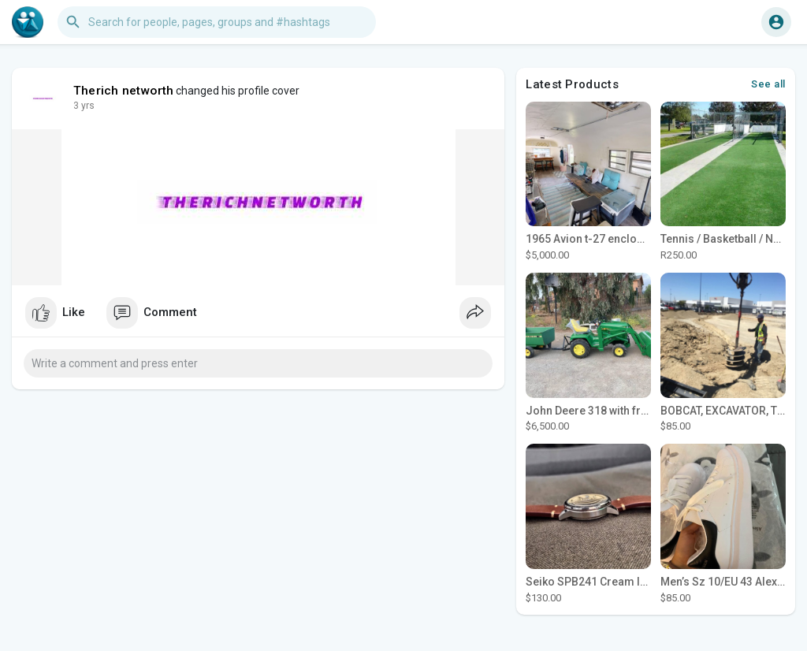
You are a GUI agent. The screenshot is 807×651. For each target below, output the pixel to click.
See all (768, 84)
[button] (217, 22)
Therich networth (123, 91)
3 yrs (84, 105)
